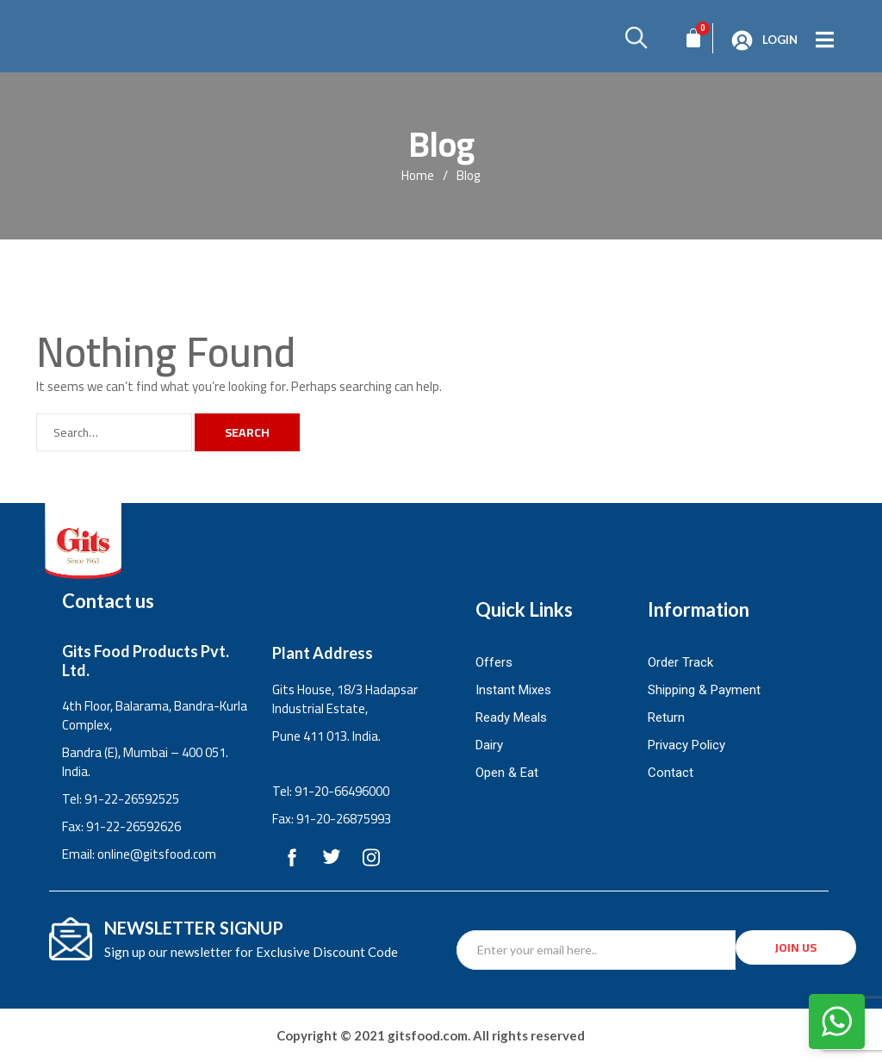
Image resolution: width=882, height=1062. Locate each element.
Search (247, 432)
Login (780, 40)
